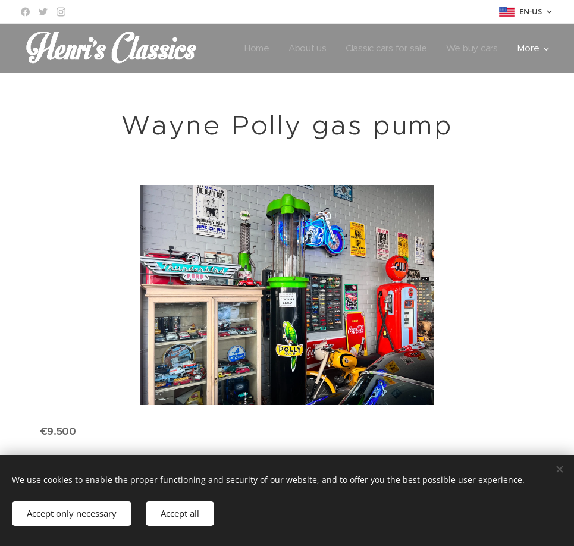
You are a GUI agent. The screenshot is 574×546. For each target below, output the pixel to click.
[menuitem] (254, 48)
